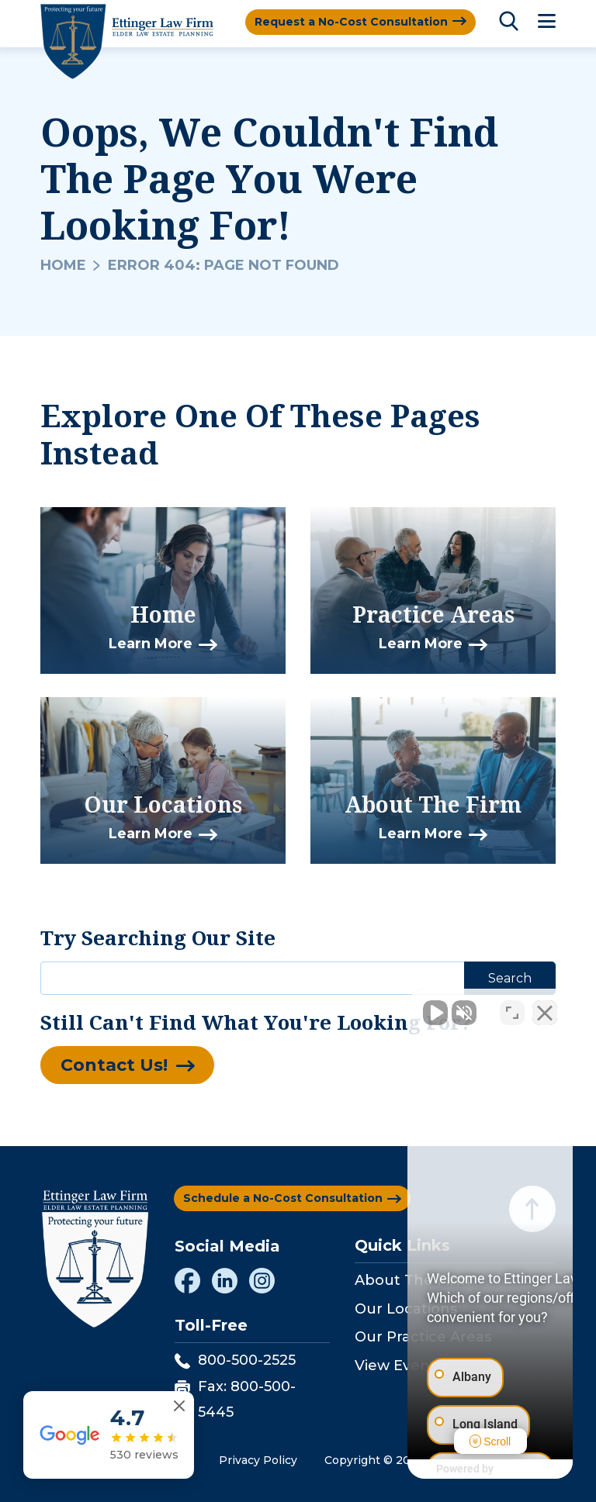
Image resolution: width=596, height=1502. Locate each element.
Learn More (150, 643)
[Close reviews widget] (179, 1406)
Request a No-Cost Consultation (351, 22)
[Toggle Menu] (547, 22)
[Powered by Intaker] (464, 1469)
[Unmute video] (321, 1006)
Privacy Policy (258, 1460)
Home (63, 265)
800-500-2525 (235, 1360)
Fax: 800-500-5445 (235, 1399)
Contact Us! (114, 1065)
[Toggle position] (512, 1006)
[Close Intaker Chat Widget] (544, 1006)
